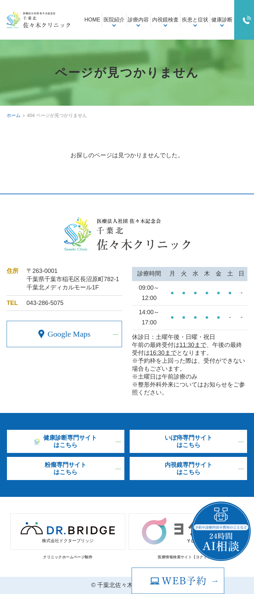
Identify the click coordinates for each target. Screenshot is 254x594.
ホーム (14, 115)
